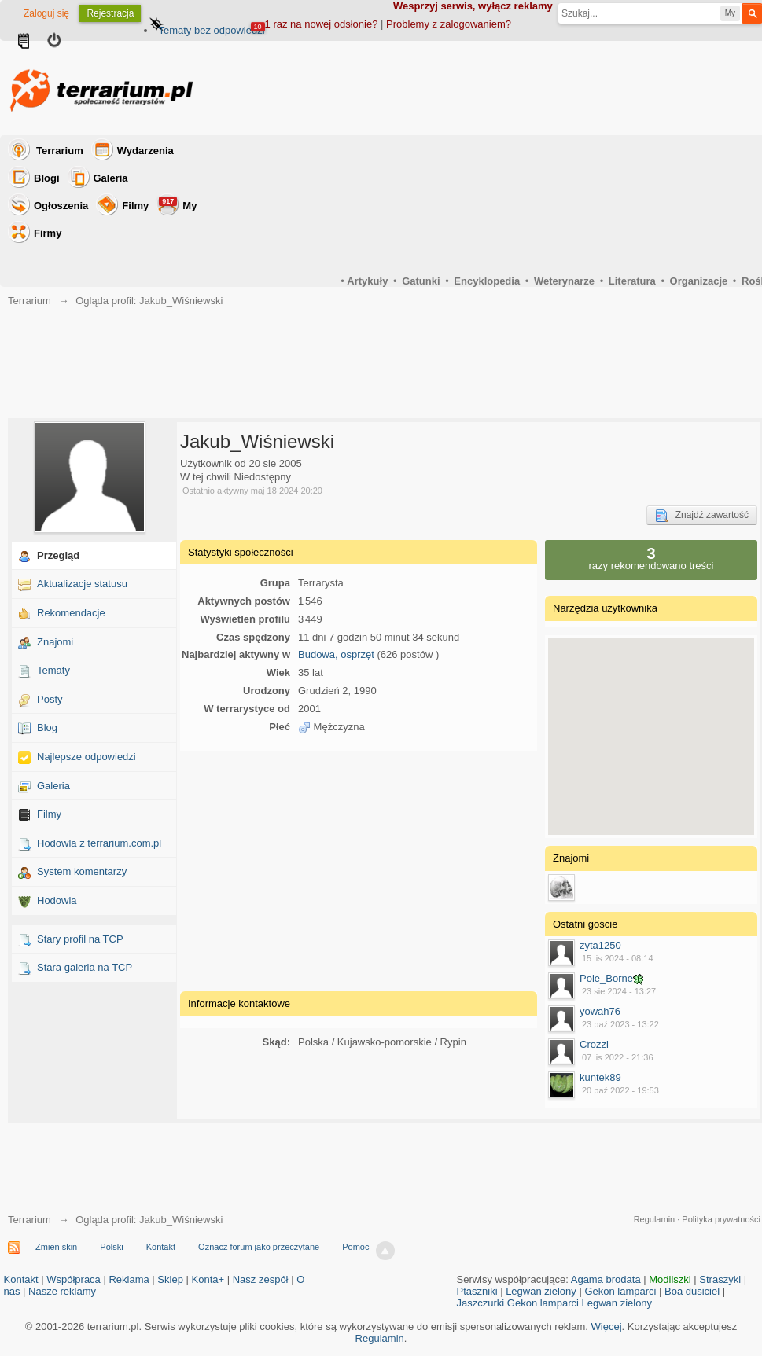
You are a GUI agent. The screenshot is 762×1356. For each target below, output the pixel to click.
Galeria (111, 178)
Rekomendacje (71, 613)
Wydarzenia (145, 150)
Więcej (606, 1326)
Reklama (129, 1279)
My (178, 204)
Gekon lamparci (620, 1291)
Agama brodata (606, 1279)
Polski (111, 1246)
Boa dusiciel (692, 1291)
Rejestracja (110, 13)
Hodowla (57, 900)
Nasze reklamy (62, 1291)
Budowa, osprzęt (336, 654)
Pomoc (355, 1246)
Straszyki (720, 1279)
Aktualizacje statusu (82, 584)
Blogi (47, 178)
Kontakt (160, 1246)
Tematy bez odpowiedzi (211, 30)
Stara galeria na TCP (84, 967)
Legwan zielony (541, 1291)
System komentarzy (82, 871)
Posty (50, 699)
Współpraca (73, 1279)
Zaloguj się (46, 13)
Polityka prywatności (721, 1219)
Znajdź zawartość (702, 515)
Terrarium (59, 150)
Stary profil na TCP (80, 939)
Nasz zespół (261, 1279)
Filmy (135, 205)
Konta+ (208, 1279)
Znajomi (55, 642)
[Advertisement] (358, 869)
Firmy (47, 233)
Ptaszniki (477, 1291)
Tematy (53, 670)
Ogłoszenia (61, 205)
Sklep (170, 1279)
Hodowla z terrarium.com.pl (99, 843)
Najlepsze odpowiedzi (86, 757)
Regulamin (654, 1219)
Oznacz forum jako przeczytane (258, 1246)
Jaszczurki (481, 1303)
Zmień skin (56, 1246)
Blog (47, 727)
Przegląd (58, 555)
